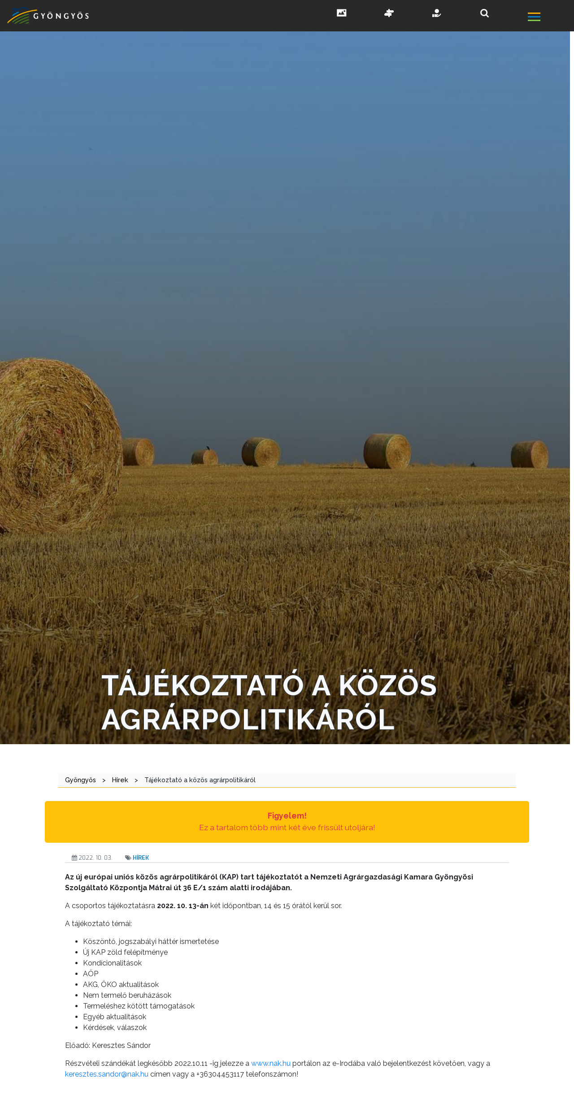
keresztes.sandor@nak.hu (106, 1074)
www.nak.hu (271, 1063)
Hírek (141, 858)
